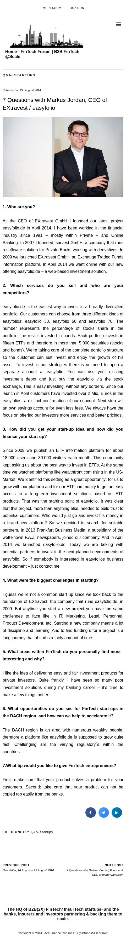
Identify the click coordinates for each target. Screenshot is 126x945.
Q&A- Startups (19, 75)
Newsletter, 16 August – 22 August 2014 (28, 867)
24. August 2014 (30, 90)
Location (76, 7)
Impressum (52, 7)
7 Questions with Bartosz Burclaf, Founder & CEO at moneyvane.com (93, 869)
